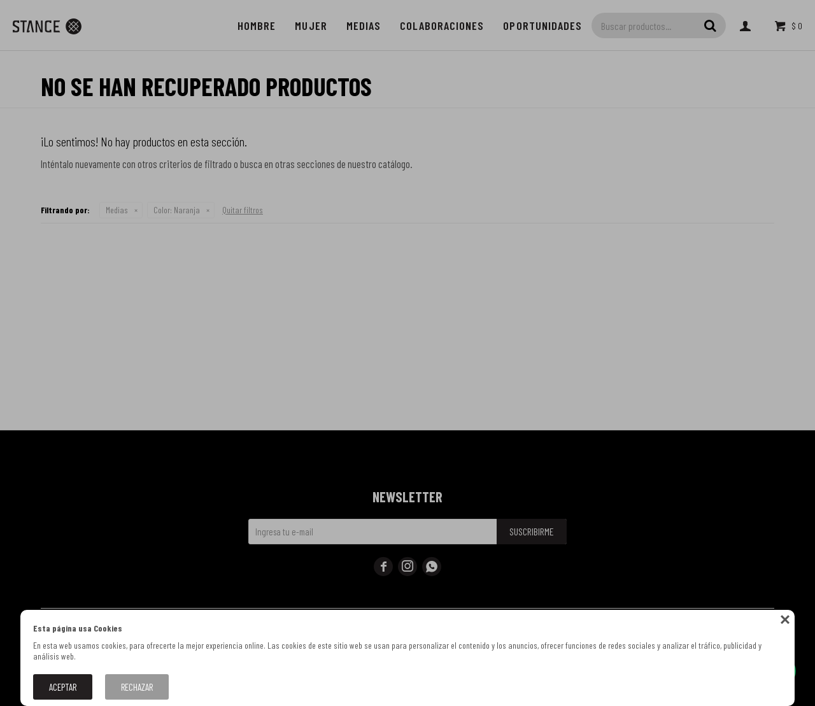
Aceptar (62, 687)
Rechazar (137, 687)
